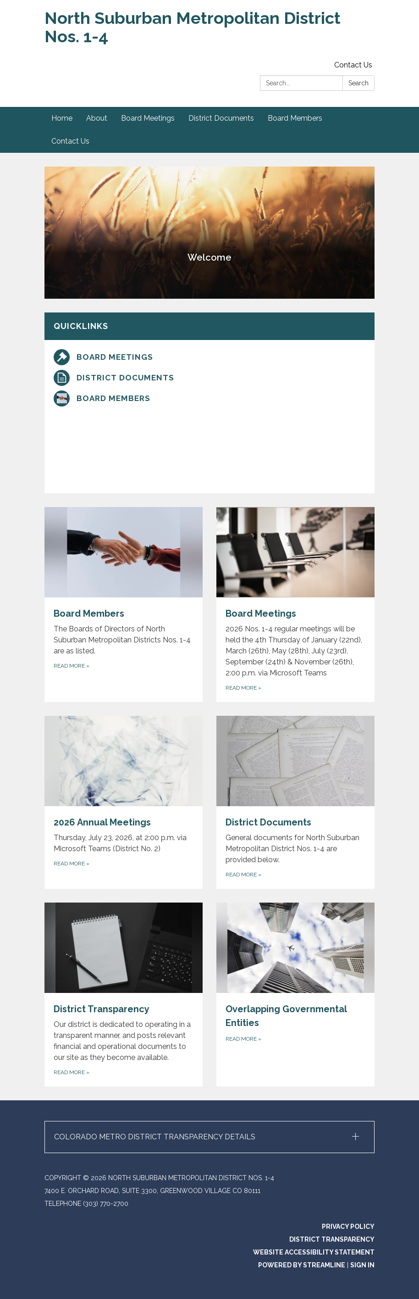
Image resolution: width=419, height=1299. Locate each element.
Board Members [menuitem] (295, 118)
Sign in (362, 1265)
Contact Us (353, 65)
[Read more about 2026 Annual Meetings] (123, 802)
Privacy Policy (348, 1226)
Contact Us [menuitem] (70, 141)
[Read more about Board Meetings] (295, 604)
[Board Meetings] (209, 357)
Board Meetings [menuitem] (148, 118)
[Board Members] (209, 398)
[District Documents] (209, 378)
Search (358, 83)
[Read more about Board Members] (123, 604)
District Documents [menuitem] (221, 118)
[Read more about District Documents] (295, 802)
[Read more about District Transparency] (123, 995)
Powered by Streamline (301, 1265)
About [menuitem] (96, 118)
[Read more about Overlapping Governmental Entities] (295, 995)
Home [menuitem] (61, 118)
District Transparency (332, 1239)
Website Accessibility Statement (314, 1252)
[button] (209, 1137)
